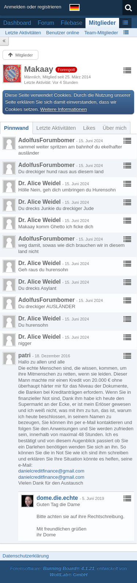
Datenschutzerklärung (26, 556)
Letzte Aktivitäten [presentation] (56, 128)
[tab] (16, 128)
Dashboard (17, 23)
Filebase (71, 23)
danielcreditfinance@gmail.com (51, 471)
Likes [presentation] (89, 128)
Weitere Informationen (63, 109)
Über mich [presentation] (114, 128)
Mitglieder (102, 23)
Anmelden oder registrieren (32, 6)
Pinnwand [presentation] (16, 128)
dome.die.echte (57, 498)
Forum (46, 23)
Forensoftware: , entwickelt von (68, 571)
